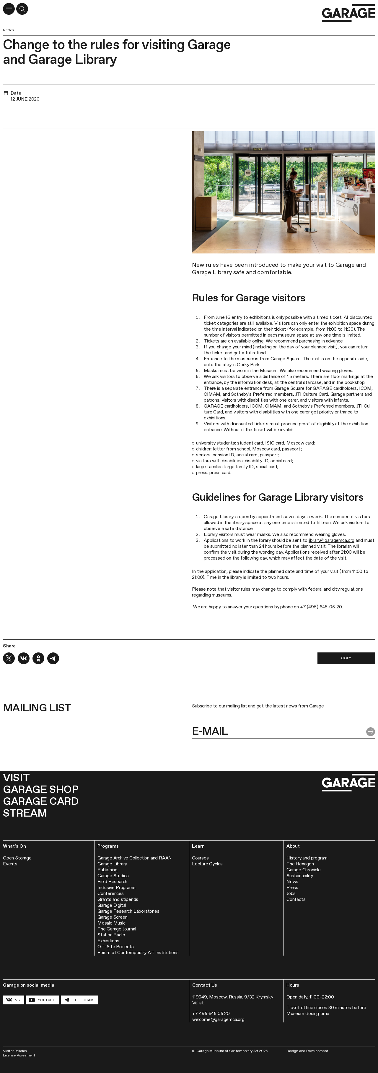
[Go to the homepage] (348, 13)
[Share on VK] (24, 658)
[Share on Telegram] (53, 658)
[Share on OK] (38, 658)
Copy (346, 658)
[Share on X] (9, 658)
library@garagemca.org (332, 540)
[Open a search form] (22, 9)
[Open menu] (9, 9)
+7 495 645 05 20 (211, 1013)
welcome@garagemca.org (218, 1019)
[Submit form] (370, 731)
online (258, 341)
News (8, 30)
